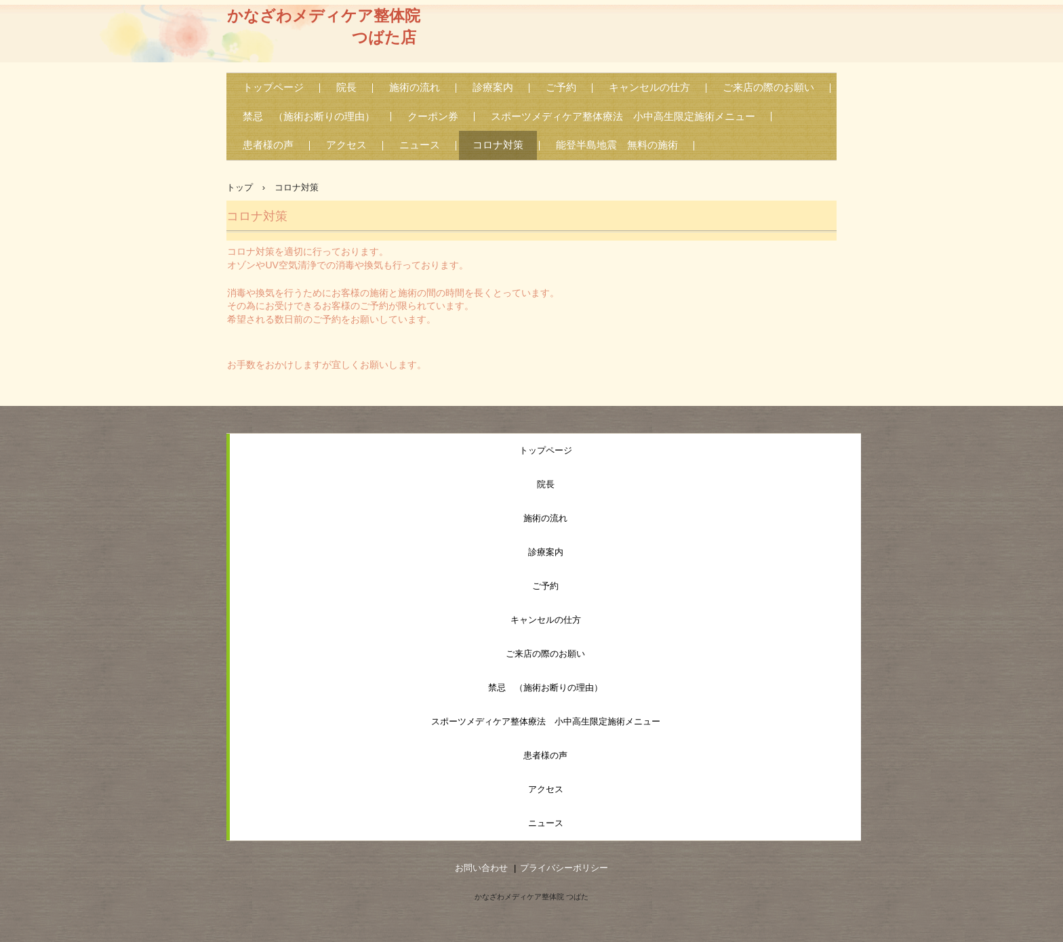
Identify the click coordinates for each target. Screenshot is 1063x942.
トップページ (273, 87)
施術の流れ (414, 87)
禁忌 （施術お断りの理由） (309, 116)
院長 (346, 87)
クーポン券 (432, 116)
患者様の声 (268, 145)
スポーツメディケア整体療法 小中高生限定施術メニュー (623, 116)
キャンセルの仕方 (649, 87)
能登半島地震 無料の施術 (617, 145)
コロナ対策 (498, 145)
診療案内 (493, 87)
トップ (239, 187)
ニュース (419, 145)
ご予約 (561, 87)
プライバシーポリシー (564, 868)
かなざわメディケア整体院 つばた (531, 897)
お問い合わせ (481, 868)
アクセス (346, 145)
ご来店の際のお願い (768, 87)
